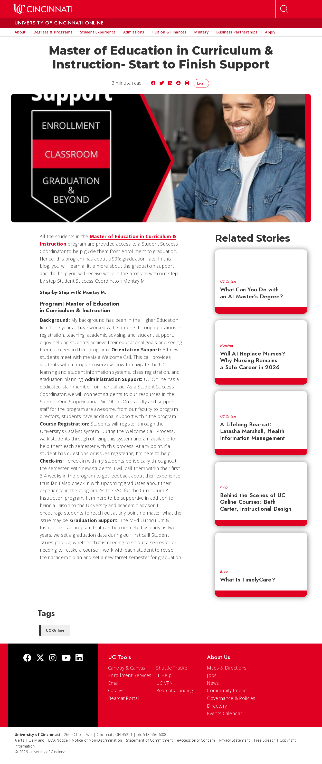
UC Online (228, 281)
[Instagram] (52, 658)
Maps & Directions (227, 668)
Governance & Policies (231, 698)
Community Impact (227, 690)
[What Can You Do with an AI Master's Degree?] (261, 262)
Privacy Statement (234, 740)
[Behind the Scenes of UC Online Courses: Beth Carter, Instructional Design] (261, 471)
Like (201, 83)
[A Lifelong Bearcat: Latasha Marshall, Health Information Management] (261, 400)
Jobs (211, 675)
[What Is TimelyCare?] (261, 549)
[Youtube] (66, 658)
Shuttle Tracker (172, 668)
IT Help (164, 675)
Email (114, 683)
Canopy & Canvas (126, 668)
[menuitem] (20, 32)
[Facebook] (27, 658)
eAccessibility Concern (196, 740)
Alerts (19, 740)
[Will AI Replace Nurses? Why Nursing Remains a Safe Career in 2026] (261, 329)
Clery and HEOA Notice (48, 740)
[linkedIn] (79, 658)
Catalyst (116, 690)
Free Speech (265, 740)
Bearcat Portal (123, 698)
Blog (224, 487)
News (213, 683)
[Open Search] (284, 9)
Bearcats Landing (174, 690)
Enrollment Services (129, 675)
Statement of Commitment (149, 740)
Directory (217, 706)
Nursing (226, 346)
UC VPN (164, 683)
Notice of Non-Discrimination (97, 740)
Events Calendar (224, 713)
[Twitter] (40, 658)
